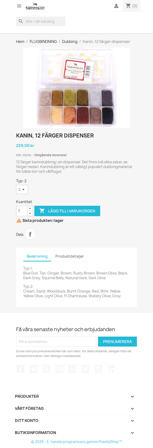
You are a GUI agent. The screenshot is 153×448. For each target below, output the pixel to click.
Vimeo (85, 369)
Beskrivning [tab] (37, 256)
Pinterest (72, 369)
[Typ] (22, 189)
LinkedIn (111, 369)
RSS (46, 369)
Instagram (98, 369)
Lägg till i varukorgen (67, 211)
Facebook (20, 369)
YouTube (59, 369)
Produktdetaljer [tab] (69, 256)
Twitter (33, 369)
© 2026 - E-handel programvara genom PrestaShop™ (76, 441)
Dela (30, 234)
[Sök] (40, 21)
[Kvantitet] (21, 211)
